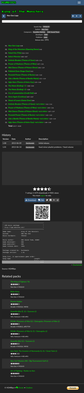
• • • (42, 262)
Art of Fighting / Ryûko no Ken (23, 371)
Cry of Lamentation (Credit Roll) (21, 93)
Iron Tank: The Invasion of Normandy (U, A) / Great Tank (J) (34, 351)
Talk (41, 200)
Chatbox (29, 387)
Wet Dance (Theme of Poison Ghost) (23, 67)
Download (30, 200)
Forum (20, 387)
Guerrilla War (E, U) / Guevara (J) (23, 311)
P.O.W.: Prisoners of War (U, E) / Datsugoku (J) (29, 331)
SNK (45, 35)
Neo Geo (45, 29)
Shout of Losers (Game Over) (19, 100)
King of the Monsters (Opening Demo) (23, 49)
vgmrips (9, 3)
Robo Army (15, 291)
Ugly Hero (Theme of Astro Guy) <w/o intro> (26, 122)
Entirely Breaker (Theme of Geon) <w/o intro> (26, 104)
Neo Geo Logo (14, 45)
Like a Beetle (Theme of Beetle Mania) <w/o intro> (28, 118)
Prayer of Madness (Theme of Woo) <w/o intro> (27, 107)
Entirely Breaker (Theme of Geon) (21, 60)
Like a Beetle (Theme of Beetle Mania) (23, 78)
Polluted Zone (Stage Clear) (19, 71)
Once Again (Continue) (17, 97)
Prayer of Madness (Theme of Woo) (22, 64)
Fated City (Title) (15, 53)
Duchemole (30, 143)
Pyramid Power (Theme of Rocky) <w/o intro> (26, 115)
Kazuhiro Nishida (39, 32)
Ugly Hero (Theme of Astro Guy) (21, 82)
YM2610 (46, 27)
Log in (42, 195)
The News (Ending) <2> (17, 89)
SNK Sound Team (53, 32)
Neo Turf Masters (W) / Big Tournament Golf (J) (29, 361)
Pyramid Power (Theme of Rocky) (21, 75)
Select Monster (14, 56)
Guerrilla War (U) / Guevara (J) (22, 341)
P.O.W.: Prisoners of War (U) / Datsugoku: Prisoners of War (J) (35, 321)
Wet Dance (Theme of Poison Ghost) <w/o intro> (28, 111)
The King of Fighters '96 (20, 282)
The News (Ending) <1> (17, 86)
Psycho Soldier (16, 301)
